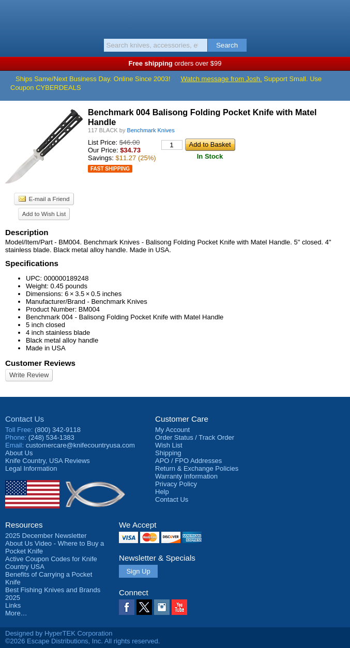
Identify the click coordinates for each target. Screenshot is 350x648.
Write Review (29, 375)
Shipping (168, 453)
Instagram (162, 607)
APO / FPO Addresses (188, 461)
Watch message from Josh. (221, 79)
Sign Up (138, 571)
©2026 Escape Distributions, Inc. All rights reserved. (82, 641)
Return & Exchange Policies (196, 468)
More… (16, 613)
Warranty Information (186, 476)
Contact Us (24, 418)
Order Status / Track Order (194, 437)
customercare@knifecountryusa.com (80, 445)
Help (162, 492)
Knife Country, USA (175, 18)
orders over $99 (175, 63)
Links (13, 605)
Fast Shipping (110, 169)
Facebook (126, 607)
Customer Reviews (40, 363)
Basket (337, 16)
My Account (172, 430)
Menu (13, 16)
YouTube (179, 607)
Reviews (47, 461)
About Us (19, 453)
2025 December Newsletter (46, 535)
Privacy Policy (176, 484)
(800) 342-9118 (58, 430)
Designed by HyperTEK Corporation (58, 633)
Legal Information (31, 468)
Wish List (168, 445)
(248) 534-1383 (51, 437)
